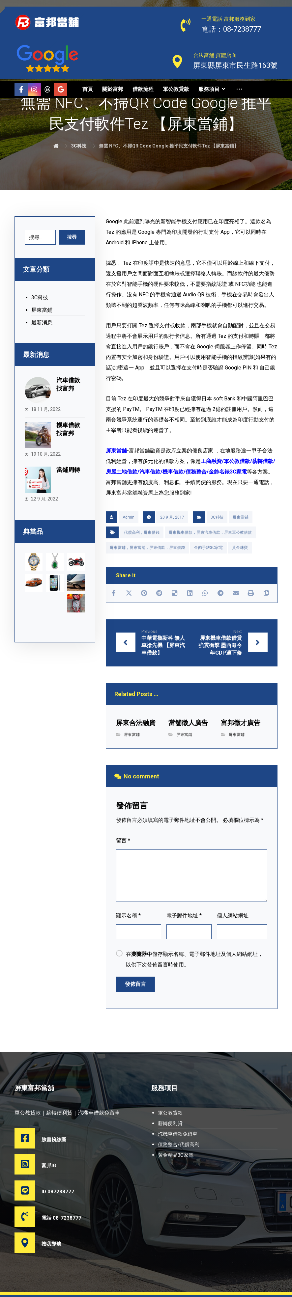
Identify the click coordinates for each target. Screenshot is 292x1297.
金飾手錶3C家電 (208, 547)
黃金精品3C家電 (175, 1156)
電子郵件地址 (184, 916)
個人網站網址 (232, 916)
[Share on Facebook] (114, 593)
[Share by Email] (236, 593)
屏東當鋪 (240, 517)
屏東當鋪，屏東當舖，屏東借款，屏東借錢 (147, 547)
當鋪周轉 (69, 465)
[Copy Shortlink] (266, 593)
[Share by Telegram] (220, 593)
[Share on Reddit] (159, 593)
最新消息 (41, 323)
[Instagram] (34, 89)
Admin (128, 517)
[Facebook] (21, 89)
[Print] (251, 593)
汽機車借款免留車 (177, 1135)
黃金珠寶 (240, 547)
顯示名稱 (128, 916)
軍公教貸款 (170, 1114)
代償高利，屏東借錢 (142, 532)
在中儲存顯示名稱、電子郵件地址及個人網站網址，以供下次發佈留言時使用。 (194, 960)
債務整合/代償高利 (178, 1145)
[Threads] (21, 102)
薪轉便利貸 (170, 1124)
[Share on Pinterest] (144, 593)
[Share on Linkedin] (190, 593)
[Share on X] (129, 593)
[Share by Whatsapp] (205, 593)
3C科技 (217, 517)
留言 (123, 841)
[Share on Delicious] (175, 593)
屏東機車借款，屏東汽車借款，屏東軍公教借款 (210, 532)
